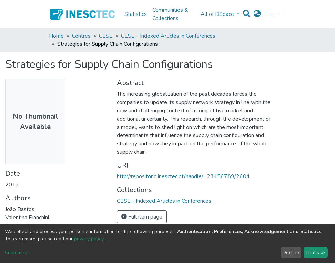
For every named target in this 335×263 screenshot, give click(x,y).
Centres (81, 36)
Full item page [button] (141, 217)
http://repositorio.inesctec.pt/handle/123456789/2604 (183, 176)
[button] (257, 14)
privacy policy (88, 238)
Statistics (135, 14)
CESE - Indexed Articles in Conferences (168, 36)
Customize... (17, 252)
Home (56, 36)
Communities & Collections (170, 14)
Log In (273, 14)
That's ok (315, 252)
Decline (291, 252)
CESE (106, 36)
